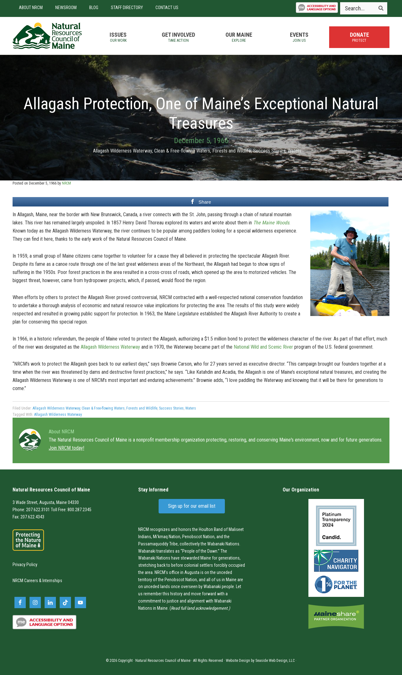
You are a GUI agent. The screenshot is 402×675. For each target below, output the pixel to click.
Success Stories (269, 151)
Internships (52, 580)
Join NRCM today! (66, 448)
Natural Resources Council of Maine (47, 36)
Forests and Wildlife (231, 151)
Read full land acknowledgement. (200, 608)
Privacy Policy (25, 564)
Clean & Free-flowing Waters (182, 151)
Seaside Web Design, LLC (275, 660)
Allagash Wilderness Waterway (122, 151)
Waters (295, 151)
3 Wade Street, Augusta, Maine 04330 (46, 502)
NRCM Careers (25, 580)
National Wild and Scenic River (263, 347)
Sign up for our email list (191, 506)
